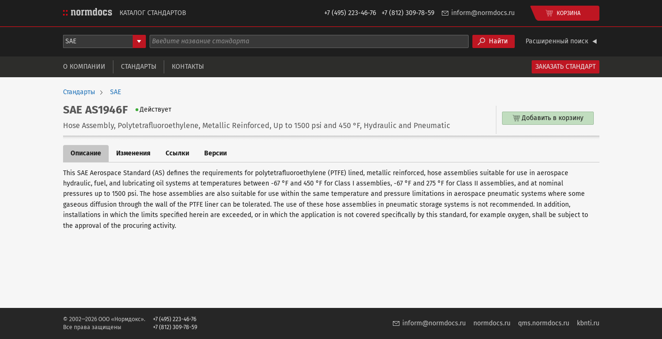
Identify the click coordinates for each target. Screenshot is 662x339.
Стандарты (138, 67)
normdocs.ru (491, 323)
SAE (115, 92)
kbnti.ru (588, 323)
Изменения (133, 153)
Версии (215, 153)
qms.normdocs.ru (543, 323)
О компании (84, 67)
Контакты (188, 67)
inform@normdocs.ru (483, 13)
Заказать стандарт (565, 67)
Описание (86, 153)
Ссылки (177, 153)
